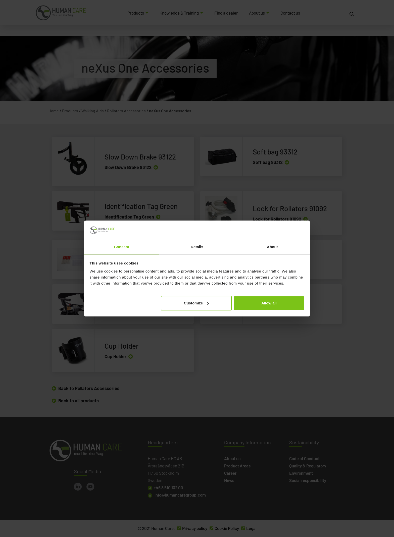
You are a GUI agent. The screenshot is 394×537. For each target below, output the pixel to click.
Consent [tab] (121, 247)
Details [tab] (197, 247)
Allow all (269, 303)
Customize (196, 303)
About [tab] (272, 247)
